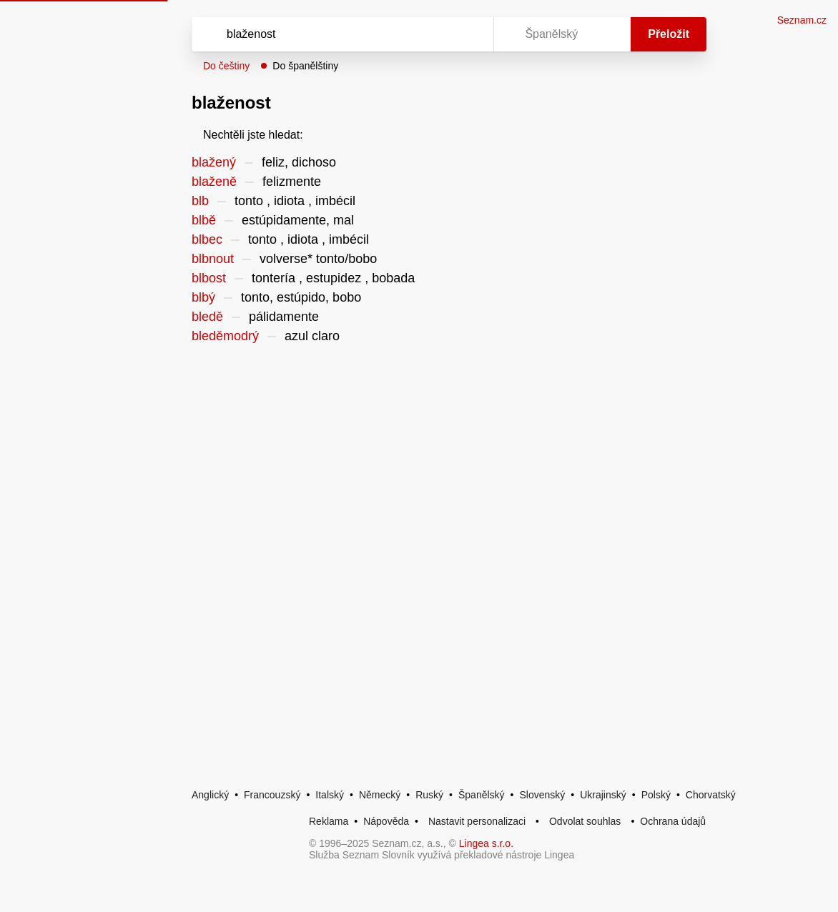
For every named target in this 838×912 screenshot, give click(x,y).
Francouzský (272, 795)
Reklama (328, 821)
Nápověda (386, 821)
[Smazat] (437, 34)
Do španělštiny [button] (305, 65)
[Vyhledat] (324, 34)
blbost (209, 278)
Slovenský (542, 795)
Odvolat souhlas (585, 821)
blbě (204, 220)
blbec (207, 239)
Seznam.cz (802, 20)
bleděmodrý (225, 336)
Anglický (210, 795)
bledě (207, 316)
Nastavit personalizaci (477, 821)
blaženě (214, 181)
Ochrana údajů (673, 821)
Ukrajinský (603, 795)
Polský (656, 795)
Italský (329, 795)
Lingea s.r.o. (486, 843)
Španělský (481, 795)
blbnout (213, 259)
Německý (379, 795)
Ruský (429, 795)
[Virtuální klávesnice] (469, 34)
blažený (214, 162)
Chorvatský (711, 795)
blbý (203, 297)
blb (200, 201)
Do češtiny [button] (226, 65)
